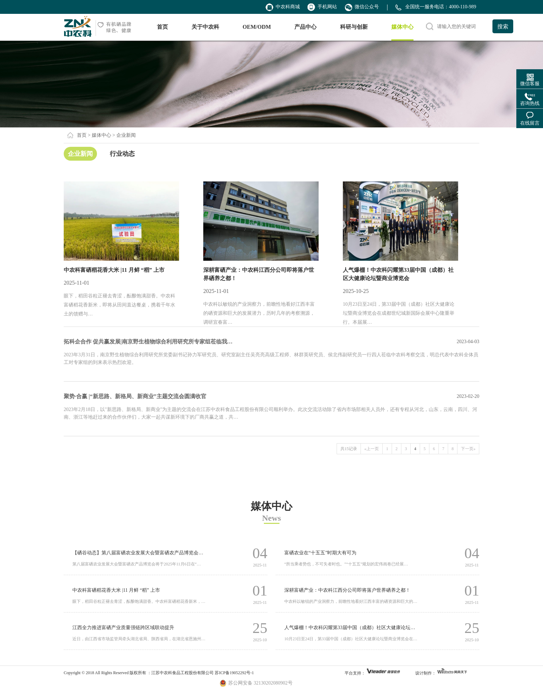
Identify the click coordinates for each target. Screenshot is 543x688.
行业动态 (122, 153)
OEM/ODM (257, 27)
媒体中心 (402, 27)
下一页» (468, 448)
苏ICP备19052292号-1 (234, 672)
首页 (162, 27)
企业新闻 (80, 153)
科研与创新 (354, 27)
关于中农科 (205, 27)
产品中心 (305, 27)
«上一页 (371, 448)
